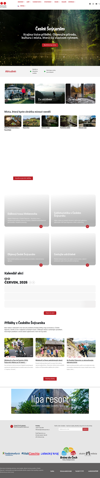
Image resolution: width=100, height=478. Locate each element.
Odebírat (85, 429)
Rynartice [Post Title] (26, 128)
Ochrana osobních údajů (66, 471)
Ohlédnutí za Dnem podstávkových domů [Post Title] (49, 360)
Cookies (52, 471)
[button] (99, 4)
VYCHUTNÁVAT (47, 2)
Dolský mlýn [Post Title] (46, 128)
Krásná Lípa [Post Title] (83, 128)
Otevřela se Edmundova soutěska (35, 71)
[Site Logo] (3, 5)
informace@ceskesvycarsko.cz (42, 429)
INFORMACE (71, 2)
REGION (56, 2)
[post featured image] (12, 121)
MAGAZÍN (64, 2)
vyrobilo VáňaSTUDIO (93, 471)
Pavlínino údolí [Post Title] (65, 128)
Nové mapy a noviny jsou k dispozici (51, 71)
